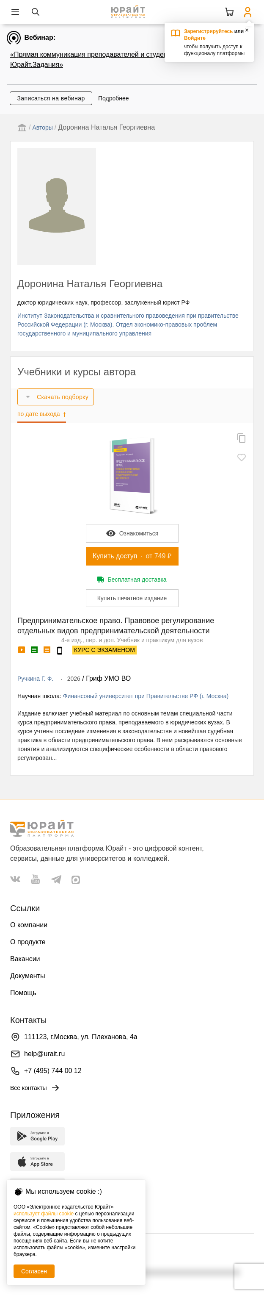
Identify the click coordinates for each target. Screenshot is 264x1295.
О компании (28, 925)
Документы (27, 975)
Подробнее (113, 98)
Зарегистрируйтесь (208, 31)
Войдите (195, 38)
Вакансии (25, 958)
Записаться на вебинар (51, 98)
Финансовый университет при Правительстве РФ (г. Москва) (145, 696)
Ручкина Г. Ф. (35, 678)
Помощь (23, 992)
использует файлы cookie (44, 1214)
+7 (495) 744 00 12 (53, 1070)
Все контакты (35, 1088)
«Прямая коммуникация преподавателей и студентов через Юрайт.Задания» (104, 59)
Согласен (34, 1271)
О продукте (28, 942)
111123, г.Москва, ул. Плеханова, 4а (81, 1036)
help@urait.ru (44, 1053)
